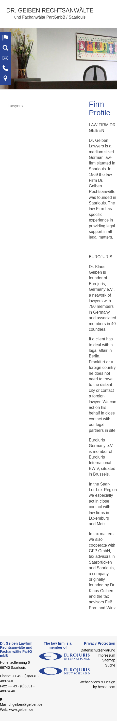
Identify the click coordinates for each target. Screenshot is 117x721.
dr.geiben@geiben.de (25, 704)
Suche (110, 665)
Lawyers (15, 106)
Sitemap (108, 660)
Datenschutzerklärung (98, 650)
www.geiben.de (21, 710)
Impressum (106, 655)
